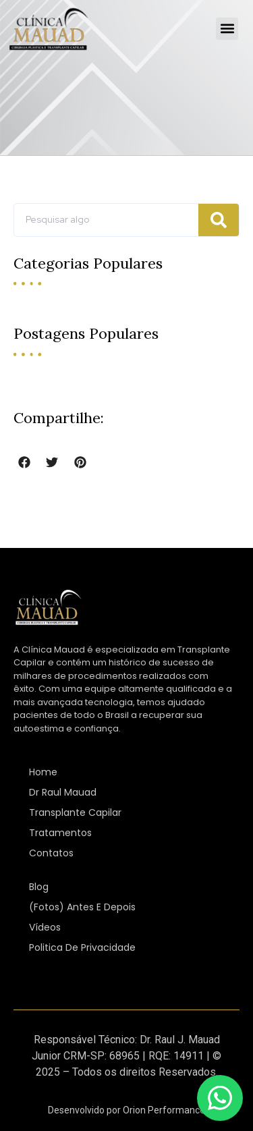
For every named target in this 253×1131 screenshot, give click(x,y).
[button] (227, 29)
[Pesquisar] (218, 220)
